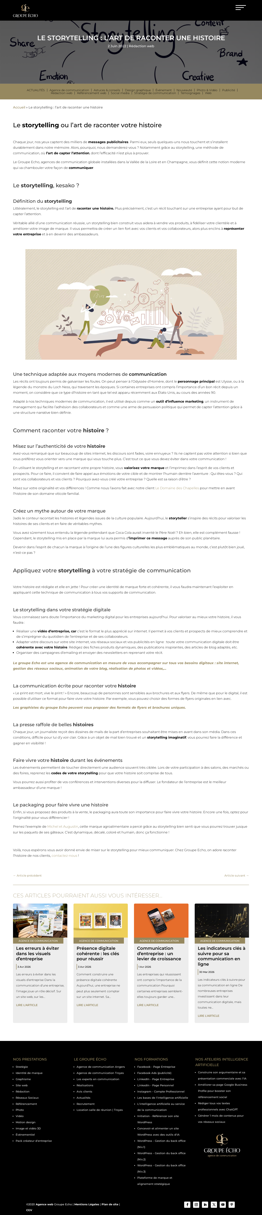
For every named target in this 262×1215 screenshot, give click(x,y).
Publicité (228, 90)
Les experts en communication (98, 1079)
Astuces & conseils (107, 90)
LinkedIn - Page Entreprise (155, 1079)
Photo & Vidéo (207, 90)
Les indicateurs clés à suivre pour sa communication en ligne (221, 956)
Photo (20, 1109)
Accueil (19, 107)
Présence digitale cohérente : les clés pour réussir (98, 953)
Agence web (44, 1204)
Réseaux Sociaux (27, 1097)
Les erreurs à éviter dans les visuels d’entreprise (37, 953)
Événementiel (25, 1134)
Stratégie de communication (155, 93)
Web (208, 93)
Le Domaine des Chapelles (177, 488)
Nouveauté (184, 90)
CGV (29, 1210)
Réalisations (85, 1085)
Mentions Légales (86, 1204)
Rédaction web (141, 46)
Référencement (26, 1103)
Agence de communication (69, 90)
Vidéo (20, 1116)
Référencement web (91, 93)
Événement (163, 90)
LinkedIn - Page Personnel (155, 1085)
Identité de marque (29, 1073)
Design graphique (138, 90)
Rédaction (23, 1091)
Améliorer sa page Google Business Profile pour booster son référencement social (222, 1091)
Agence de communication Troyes (100, 1073)
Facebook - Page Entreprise (156, 1066)
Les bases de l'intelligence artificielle (162, 1097)
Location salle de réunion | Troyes (100, 1109)
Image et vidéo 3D (28, 1128)
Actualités (36, 90)
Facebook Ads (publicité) (154, 1073)
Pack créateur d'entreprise (34, 1140)
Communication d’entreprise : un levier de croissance (159, 953)
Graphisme (23, 1079)
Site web (22, 1085)
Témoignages (190, 93)
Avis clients (84, 1091)
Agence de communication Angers (101, 1066)
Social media (120, 93)
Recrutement (86, 1103)
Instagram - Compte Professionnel (161, 1091)
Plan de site (110, 1204)
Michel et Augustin (62, 826)
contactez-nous (64, 856)
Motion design (26, 1122)
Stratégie (22, 1066)
